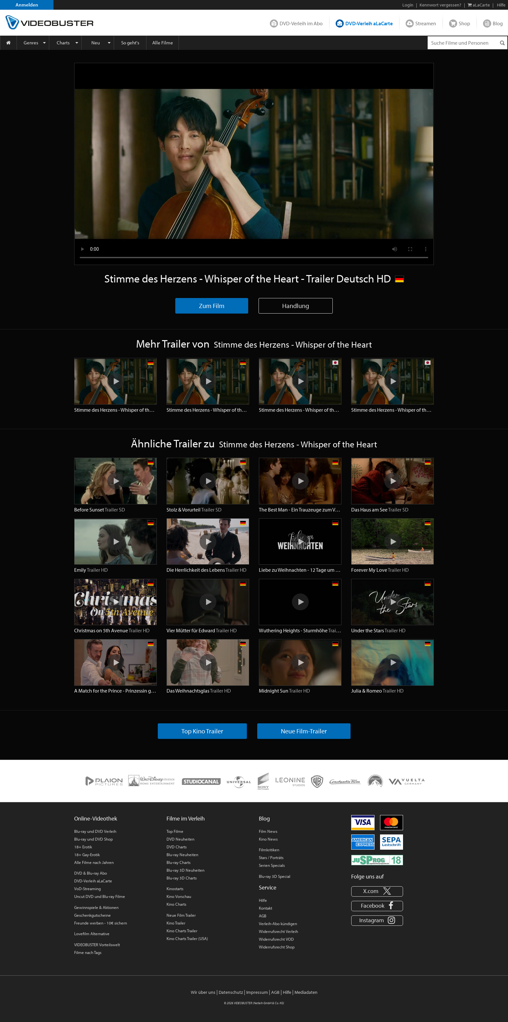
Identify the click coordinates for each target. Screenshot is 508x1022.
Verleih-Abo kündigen (278, 923)
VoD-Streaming (87, 888)
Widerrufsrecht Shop (276, 946)
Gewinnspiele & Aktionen (96, 907)
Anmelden (27, 5)
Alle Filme (162, 43)
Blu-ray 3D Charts (182, 877)
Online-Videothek (95, 818)
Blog (498, 23)
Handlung (295, 306)
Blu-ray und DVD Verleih (95, 831)
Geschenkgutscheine (92, 915)
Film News (268, 831)
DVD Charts (177, 846)
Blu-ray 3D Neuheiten (185, 870)
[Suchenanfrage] (467, 42)
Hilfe (263, 900)
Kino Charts (176, 904)
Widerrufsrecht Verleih (278, 931)
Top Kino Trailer (202, 731)
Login (407, 5)
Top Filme (175, 831)
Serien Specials (272, 865)
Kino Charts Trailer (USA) (187, 938)
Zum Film (212, 306)
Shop (464, 23)
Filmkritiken (269, 849)
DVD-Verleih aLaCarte (369, 23)
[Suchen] (502, 43)
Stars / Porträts (271, 857)
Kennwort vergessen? (440, 5)
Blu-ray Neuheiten (182, 854)
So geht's (130, 43)
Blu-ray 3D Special (274, 876)
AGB (262, 915)
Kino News (268, 839)
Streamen (425, 23)
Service (267, 887)
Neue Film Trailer (181, 915)
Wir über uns (203, 992)
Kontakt (265, 908)
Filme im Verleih (186, 818)
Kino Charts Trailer (182, 930)
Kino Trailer (176, 922)
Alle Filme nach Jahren (94, 862)
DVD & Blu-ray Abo (90, 873)
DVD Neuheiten (180, 839)
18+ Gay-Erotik (87, 854)
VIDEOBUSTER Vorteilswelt (97, 944)
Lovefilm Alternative (92, 933)
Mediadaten (306, 992)
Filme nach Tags (87, 952)
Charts (63, 43)
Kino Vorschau (179, 896)
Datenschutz (231, 992)
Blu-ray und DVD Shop (93, 839)
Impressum (257, 992)
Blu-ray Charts (178, 862)
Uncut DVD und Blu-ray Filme (99, 896)
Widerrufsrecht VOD (276, 939)
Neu (95, 43)
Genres (31, 43)
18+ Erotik (83, 846)
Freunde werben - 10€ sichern (100, 922)
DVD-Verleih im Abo (301, 23)
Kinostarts (175, 888)
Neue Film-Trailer (304, 731)
